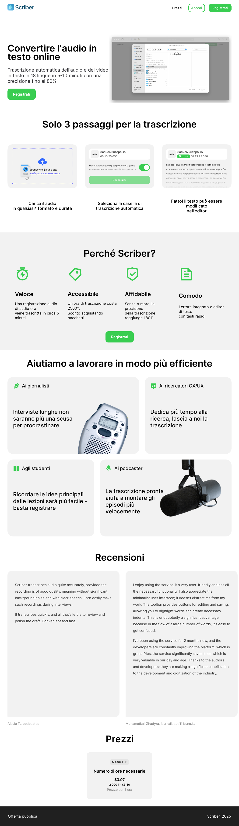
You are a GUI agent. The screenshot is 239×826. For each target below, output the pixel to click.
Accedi (196, 8)
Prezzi (177, 8)
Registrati (220, 8)
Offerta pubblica (22, 816)
